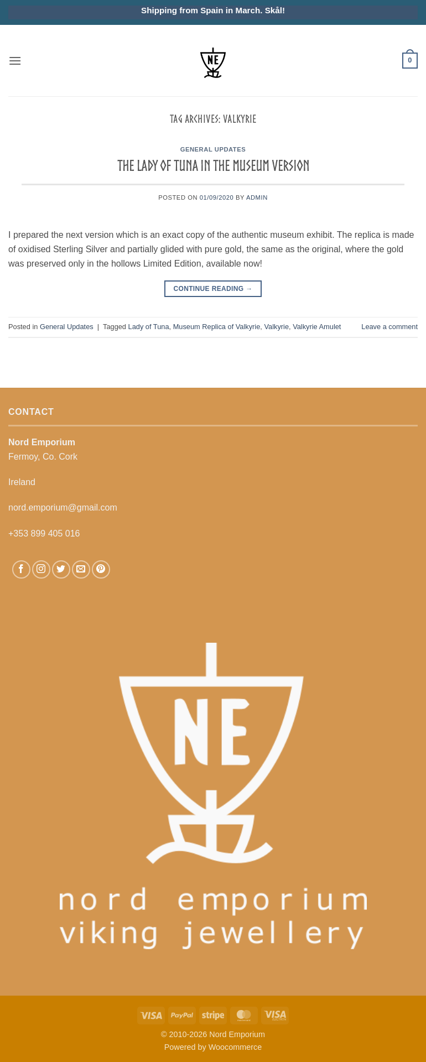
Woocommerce (235, 1047)
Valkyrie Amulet (317, 326)
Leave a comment (389, 326)
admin (257, 197)
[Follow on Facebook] (21, 569)
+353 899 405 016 (44, 533)
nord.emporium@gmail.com (62, 507)
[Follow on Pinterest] (101, 569)
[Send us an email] (81, 569)
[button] (15, 60)
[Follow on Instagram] (41, 569)
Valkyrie (276, 326)
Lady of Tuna (148, 326)
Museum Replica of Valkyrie (217, 326)
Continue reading (212, 289)
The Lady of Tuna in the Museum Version (213, 166)
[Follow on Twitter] (61, 569)
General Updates (213, 149)
